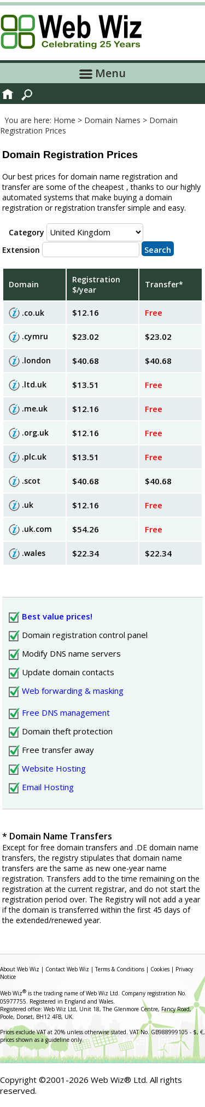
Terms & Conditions (119, 969)
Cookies (159, 969)
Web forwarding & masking (73, 690)
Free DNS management (66, 712)
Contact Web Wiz (67, 969)
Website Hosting (54, 768)
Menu (102, 73)
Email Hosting (48, 786)
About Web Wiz (19, 969)
